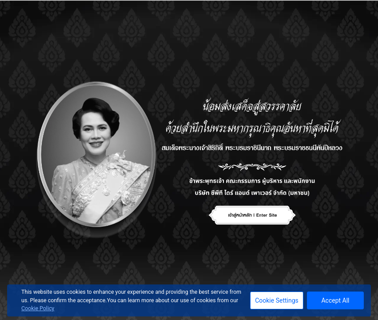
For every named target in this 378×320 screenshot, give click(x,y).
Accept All (335, 300)
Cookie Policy (37, 308)
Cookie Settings (276, 300)
